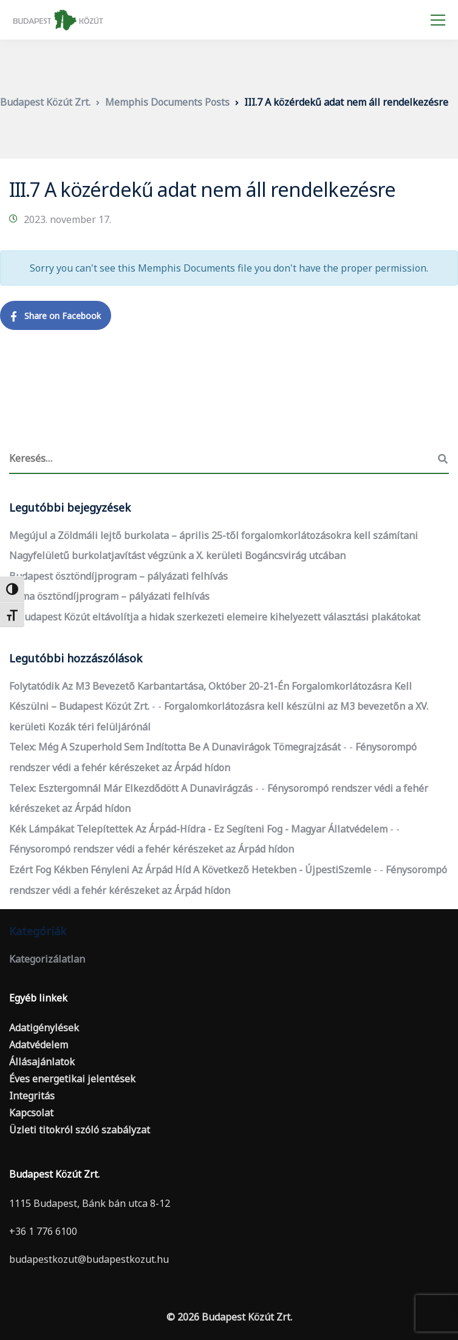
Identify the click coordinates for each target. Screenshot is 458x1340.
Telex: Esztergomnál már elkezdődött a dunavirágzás (131, 788)
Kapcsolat (31, 1112)
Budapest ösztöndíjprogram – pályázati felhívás (118, 576)
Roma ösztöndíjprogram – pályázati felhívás (109, 596)
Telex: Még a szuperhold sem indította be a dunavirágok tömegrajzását (175, 747)
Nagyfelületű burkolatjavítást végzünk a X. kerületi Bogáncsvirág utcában (177, 555)
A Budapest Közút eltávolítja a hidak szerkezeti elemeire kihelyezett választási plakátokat (214, 617)
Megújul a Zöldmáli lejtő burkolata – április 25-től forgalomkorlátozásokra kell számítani (213, 535)
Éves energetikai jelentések (72, 1078)
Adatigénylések (44, 1027)
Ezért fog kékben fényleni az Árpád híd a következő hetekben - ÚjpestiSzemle (190, 869)
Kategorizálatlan (47, 959)
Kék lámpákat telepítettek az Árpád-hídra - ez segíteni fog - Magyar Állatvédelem (198, 829)
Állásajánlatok (42, 1061)
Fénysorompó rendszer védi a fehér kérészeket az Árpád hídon (151, 849)
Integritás (32, 1095)
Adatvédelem (38, 1044)
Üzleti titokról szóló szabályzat (79, 1129)
